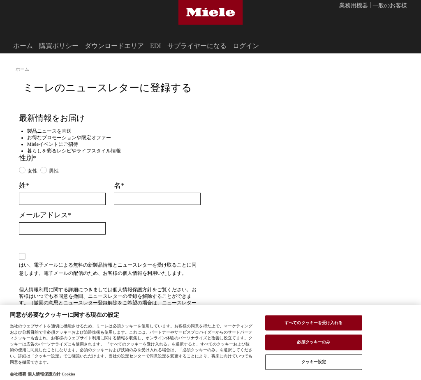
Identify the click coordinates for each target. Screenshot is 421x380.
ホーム (23, 45)
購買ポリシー (59, 45)
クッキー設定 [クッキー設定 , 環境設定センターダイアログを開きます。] (313, 361)
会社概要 (18, 374)
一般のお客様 (389, 5)
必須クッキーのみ (313, 342)
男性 (54, 170)
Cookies (68, 374)
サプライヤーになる (197, 45)
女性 (32, 170)
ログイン (246, 45)
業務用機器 (353, 5)
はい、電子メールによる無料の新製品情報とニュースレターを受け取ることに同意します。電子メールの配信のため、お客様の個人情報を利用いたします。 (108, 268)
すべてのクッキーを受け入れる (313, 322)
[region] (210, 342)
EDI (155, 45)
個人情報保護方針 (44, 374)
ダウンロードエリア (114, 45)
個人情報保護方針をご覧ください (150, 289)
